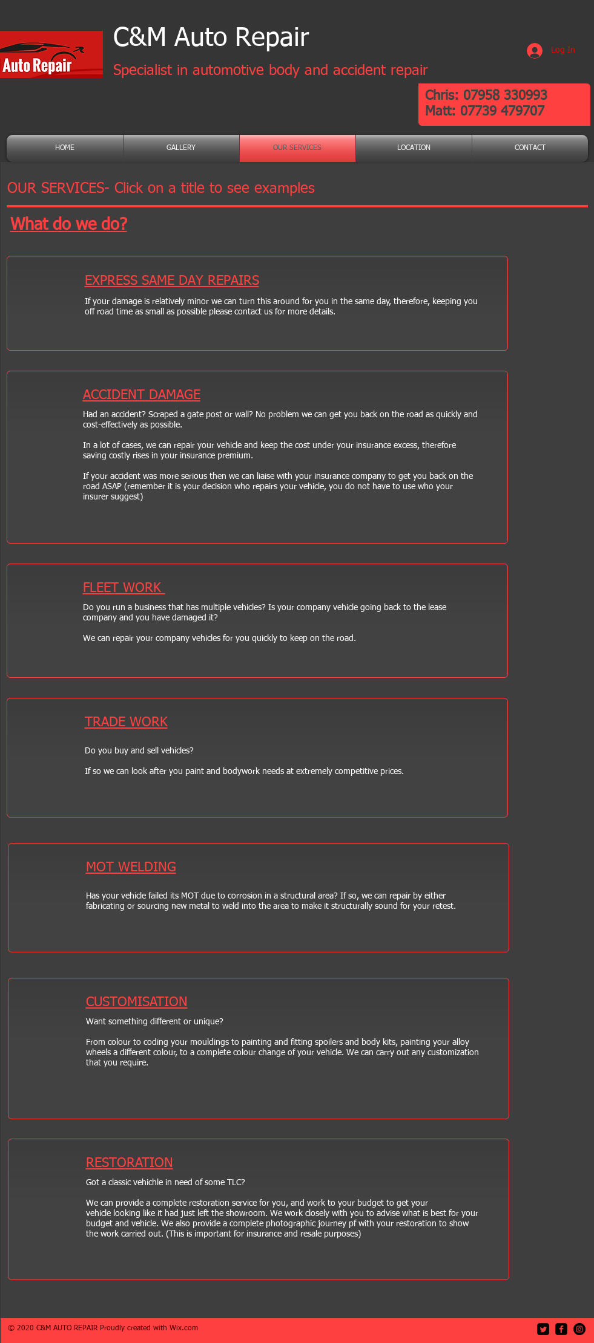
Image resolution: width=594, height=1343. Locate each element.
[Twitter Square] (543, 1329)
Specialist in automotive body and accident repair (270, 70)
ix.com (187, 1328)
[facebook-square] (561, 1329)
